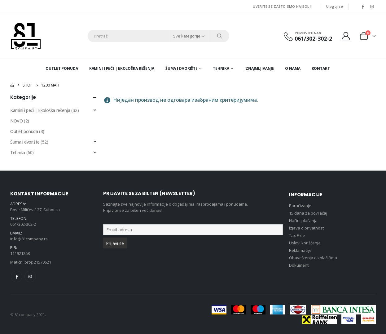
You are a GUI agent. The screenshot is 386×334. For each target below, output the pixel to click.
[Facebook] (363, 6)
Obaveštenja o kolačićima (313, 258)
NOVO (16, 121)
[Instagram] (372, 6)
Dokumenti (299, 265)
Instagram (30, 276)
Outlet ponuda (62, 68)
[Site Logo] (26, 36)
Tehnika (221, 68)
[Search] (219, 36)
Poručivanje (300, 205)
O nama (292, 68)
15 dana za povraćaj (308, 213)
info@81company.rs (29, 239)
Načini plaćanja (303, 220)
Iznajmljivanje (259, 68)
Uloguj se (334, 6)
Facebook (16, 276)
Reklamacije (300, 250)
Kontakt (321, 68)
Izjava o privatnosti (307, 228)
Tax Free (297, 235)
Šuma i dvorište (181, 68)
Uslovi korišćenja (305, 243)
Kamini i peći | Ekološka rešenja (121, 68)
